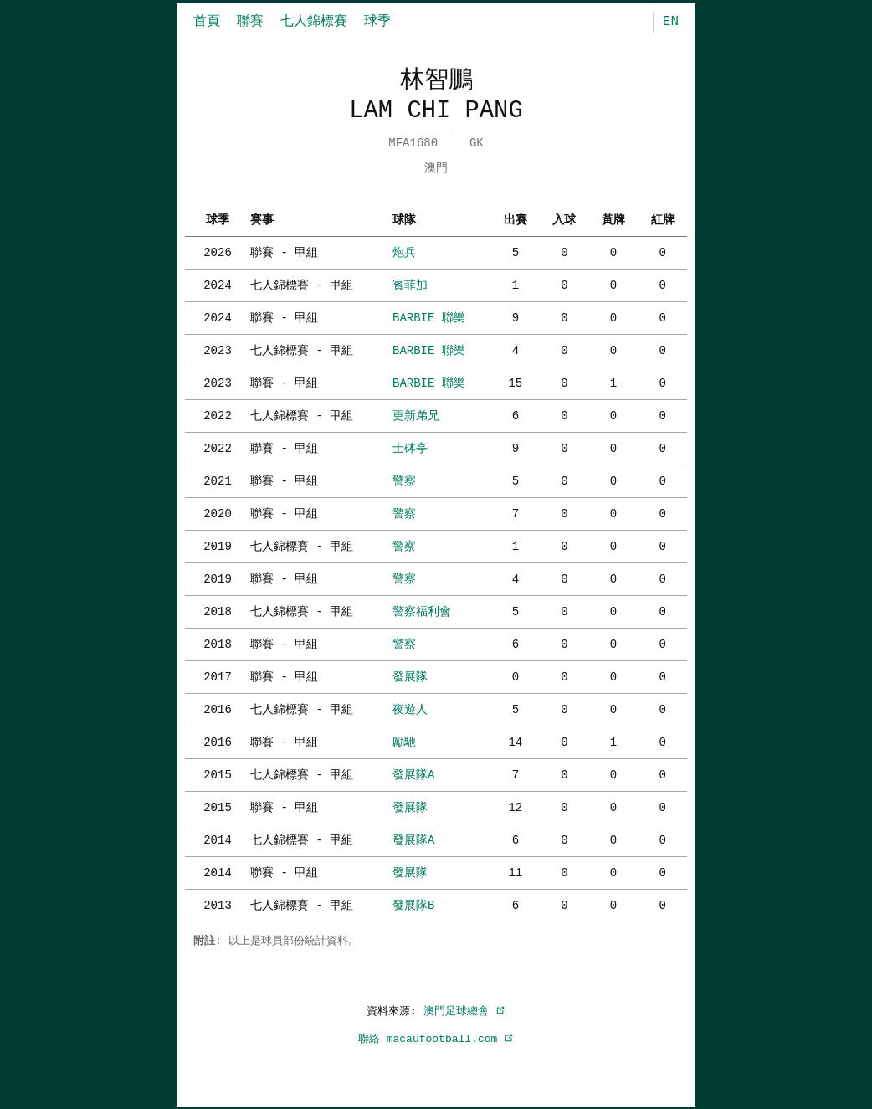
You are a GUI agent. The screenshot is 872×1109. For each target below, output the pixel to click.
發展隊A (413, 773)
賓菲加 (410, 283)
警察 (404, 479)
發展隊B (413, 903)
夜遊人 (410, 708)
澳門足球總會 (464, 1009)
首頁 (206, 22)
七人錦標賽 (313, 22)
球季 (377, 22)
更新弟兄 (415, 414)
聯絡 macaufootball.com (436, 1037)
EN (671, 22)
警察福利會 (421, 610)
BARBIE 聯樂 (428, 316)
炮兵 (404, 251)
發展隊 (410, 675)
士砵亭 (410, 446)
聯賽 (250, 22)
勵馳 (404, 740)
